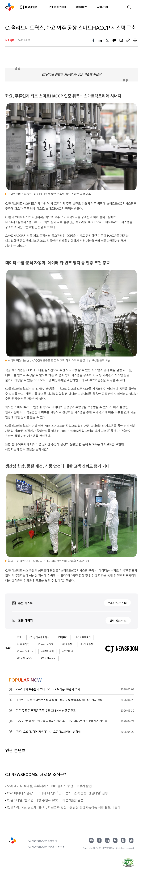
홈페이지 (131, 840)
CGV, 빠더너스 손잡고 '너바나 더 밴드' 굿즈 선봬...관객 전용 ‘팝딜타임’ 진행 (57, 793)
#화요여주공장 (48, 658)
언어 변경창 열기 (136, 7)
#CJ (19, 637)
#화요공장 (67, 644)
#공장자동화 (47, 651)
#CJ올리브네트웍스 (39, 637)
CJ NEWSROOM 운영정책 (42, 840)
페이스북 (99, 840)
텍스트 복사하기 (116, 602)
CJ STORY (81, 7)
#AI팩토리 (63, 637)
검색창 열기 (129, 7)
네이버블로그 (115, 840)
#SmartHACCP (45, 644)
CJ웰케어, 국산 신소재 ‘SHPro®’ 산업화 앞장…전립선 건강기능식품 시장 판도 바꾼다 (63, 807)
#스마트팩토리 (83, 637)
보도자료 (9, 40)
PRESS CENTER (57, 7)
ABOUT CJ (102, 7)
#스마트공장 (87, 644)
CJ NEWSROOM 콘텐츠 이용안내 (46, 846)
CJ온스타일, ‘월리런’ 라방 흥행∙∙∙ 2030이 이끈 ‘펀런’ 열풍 (45, 800)
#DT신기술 (67, 651)
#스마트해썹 (23, 644)
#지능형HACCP (24, 658)
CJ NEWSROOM (9, 7)
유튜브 (91, 840)
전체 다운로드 (116, 620)
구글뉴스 (123, 840)
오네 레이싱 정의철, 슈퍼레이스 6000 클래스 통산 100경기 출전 (49, 786)
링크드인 (107, 840)
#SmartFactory (25, 651)
